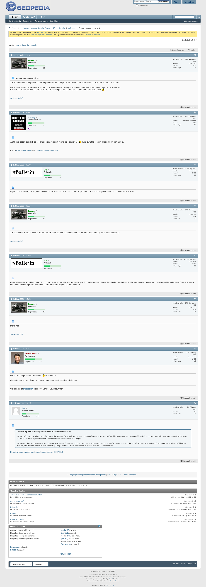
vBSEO (110, 579)
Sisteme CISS (16, 98)
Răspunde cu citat (188, 107)
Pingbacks (14, 547)
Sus (194, 564)
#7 (195, 348)
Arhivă (189, 564)
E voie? (13, 513)
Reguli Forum (65, 554)
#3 (195, 164)
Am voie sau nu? (17, 501)
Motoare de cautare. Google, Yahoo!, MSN (38, 28)
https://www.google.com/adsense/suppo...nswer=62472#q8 (36, 452)
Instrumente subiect (177, 50)
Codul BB (65, 530)
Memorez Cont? (142, 5)
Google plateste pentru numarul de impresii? (87, 474)
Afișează (191, 50)
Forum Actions (40, 21)
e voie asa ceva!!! (17, 519)
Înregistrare (189, 2)
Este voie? (14, 507)
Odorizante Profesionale (47, 150)
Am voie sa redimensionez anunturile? (26, 495)
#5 (195, 255)
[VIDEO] (64, 538)
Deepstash (28, 389)
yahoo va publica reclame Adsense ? (122, 474)
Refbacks (14, 550)
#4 (195, 206)
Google (62, 28)
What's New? (29, 17)
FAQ (11, 21)
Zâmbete (65, 533)
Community (27, 21)
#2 (195, 112)
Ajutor (176, 2)
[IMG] (69, 536)
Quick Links (54, 21)
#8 (195, 403)
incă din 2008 (42, 32)
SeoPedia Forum (178, 564)
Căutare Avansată (190, 21)
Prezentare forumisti (92, 35)
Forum (15, 17)
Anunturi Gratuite (24, 150)
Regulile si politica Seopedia (41, 35)
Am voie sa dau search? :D (28, 45)
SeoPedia (110, 585)
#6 (195, 299)
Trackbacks (65, 544)
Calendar (17, 21)
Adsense (71, 28)
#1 (195, 55)
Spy (43, 17)
